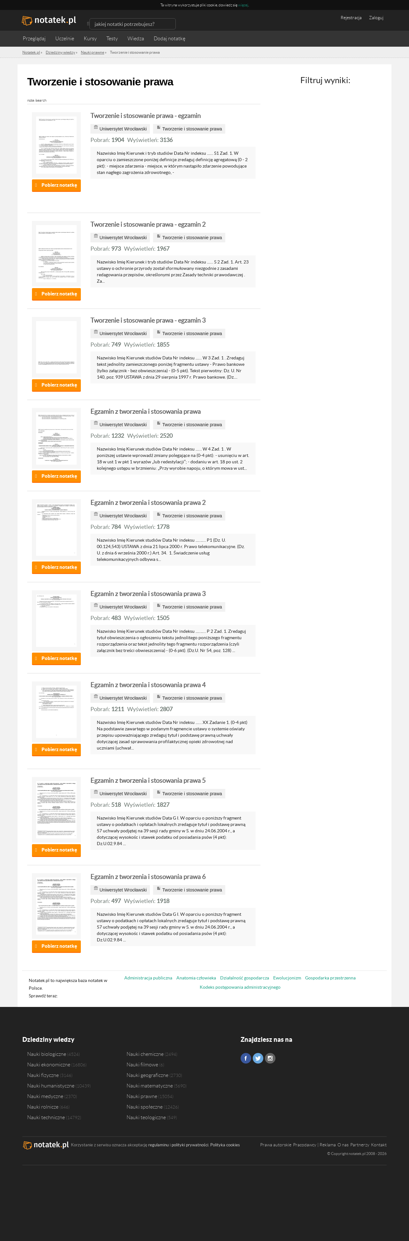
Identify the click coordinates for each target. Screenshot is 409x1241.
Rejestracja (351, 17)
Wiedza (135, 38)
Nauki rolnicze (42, 1107)
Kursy (90, 38)
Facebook (246, 1058)
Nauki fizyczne (43, 1075)
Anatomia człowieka (196, 977)
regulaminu (158, 1145)
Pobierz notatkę (59, 185)
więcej (243, 5)
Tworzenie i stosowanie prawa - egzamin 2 (148, 224)
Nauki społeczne (145, 1107)
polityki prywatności (190, 1145)
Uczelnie (64, 38)
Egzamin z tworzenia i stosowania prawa (145, 411)
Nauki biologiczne (46, 1054)
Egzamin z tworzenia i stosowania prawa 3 (148, 593)
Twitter (258, 1058)
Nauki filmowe (142, 1064)
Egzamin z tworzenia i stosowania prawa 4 (148, 684)
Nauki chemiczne (145, 1054)
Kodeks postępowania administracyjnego (240, 987)
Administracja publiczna (148, 977)
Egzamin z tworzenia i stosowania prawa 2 (148, 502)
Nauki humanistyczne (50, 1085)
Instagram (270, 1058)
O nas (343, 1144)
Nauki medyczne (45, 1096)
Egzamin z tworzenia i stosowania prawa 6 (148, 876)
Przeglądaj (34, 38)
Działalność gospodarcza (244, 977)
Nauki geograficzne (147, 1075)
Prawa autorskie (275, 1144)
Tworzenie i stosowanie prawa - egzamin (145, 115)
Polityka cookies (225, 1145)
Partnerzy (359, 1144)
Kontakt (379, 1144)
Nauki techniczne (46, 1117)
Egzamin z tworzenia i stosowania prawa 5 (148, 780)
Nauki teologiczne (146, 1117)
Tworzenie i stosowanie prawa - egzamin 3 (148, 320)
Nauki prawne (142, 1096)
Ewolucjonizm (287, 977)
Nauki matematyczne (150, 1085)
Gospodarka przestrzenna (330, 977)
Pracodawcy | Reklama (314, 1144)
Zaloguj (376, 17)
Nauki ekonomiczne (48, 1064)
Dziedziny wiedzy (48, 1039)
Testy (112, 38)
